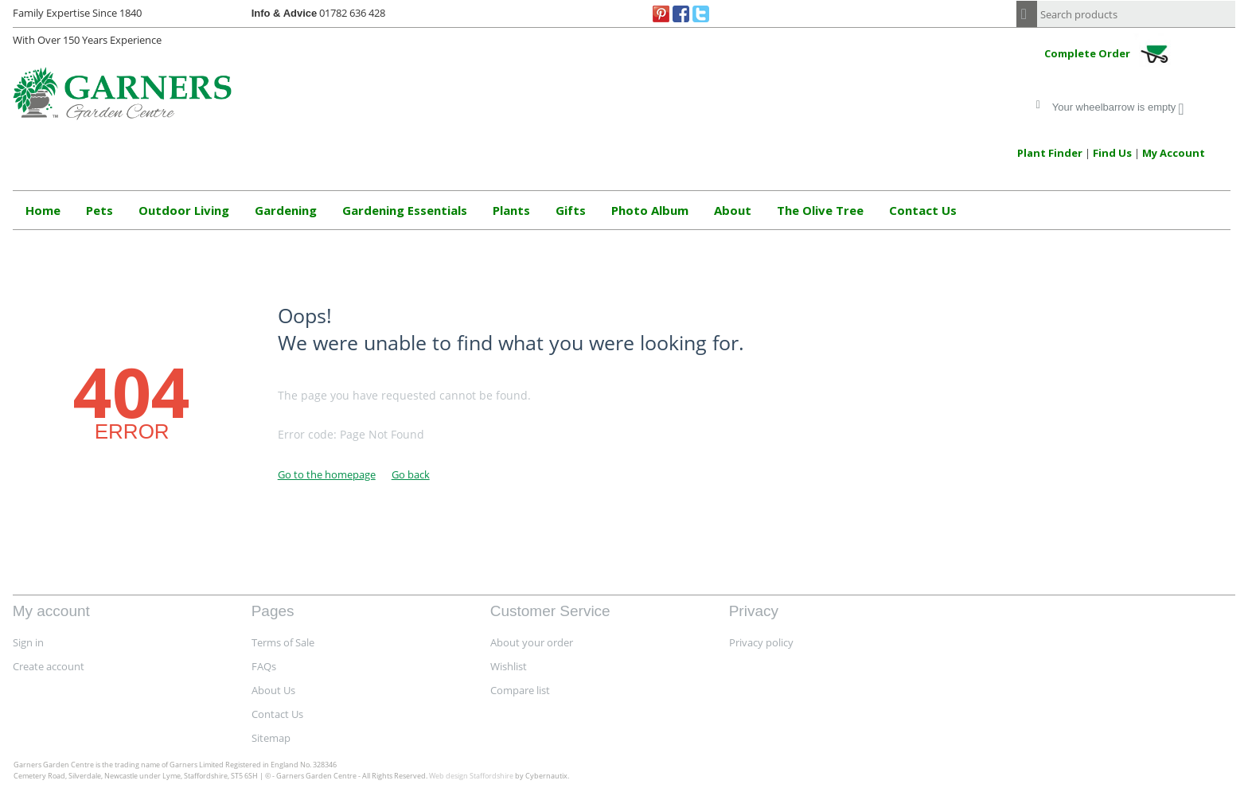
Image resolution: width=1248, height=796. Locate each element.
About (732, 210)
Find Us (1112, 153)
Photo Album (649, 210)
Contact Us (923, 210)
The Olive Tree (820, 210)
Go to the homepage (327, 474)
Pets (99, 210)
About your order (531, 642)
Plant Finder (1049, 153)
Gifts (571, 210)
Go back (411, 474)
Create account (48, 666)
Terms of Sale (283, 642)
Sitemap (271, 738)
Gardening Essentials (404, 210)
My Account (1173, 153)
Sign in (28, 642)
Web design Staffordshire (471, 776)
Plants (511, 210)
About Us (273, 690)
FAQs (264, 666)
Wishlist (508, 666)
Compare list (520, 690)
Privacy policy (761, 642)
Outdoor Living (183, 210)
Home (42, 210)
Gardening (286, 210)
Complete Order (1111, 54)
